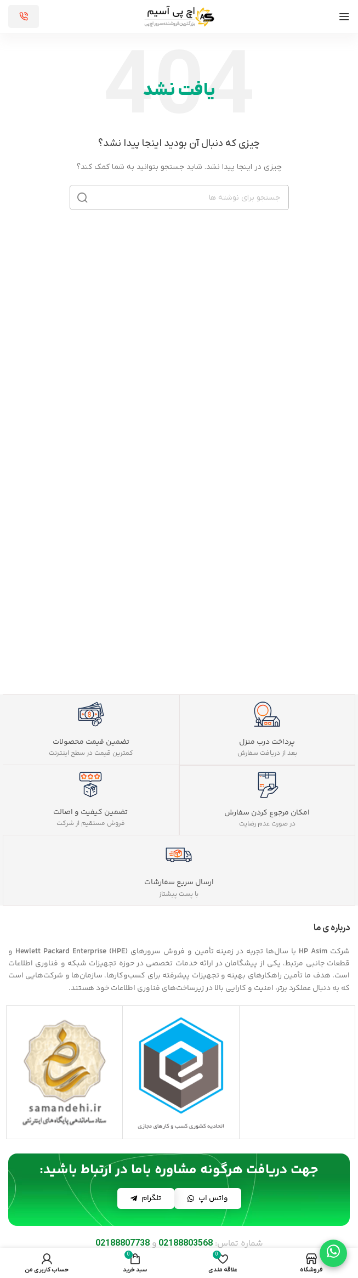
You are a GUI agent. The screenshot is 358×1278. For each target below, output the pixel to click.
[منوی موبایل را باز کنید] (344, 16)
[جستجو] (179, 197)
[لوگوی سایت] (179, 16)
